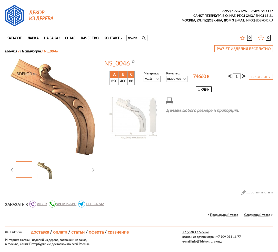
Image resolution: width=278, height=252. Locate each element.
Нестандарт (30, 51)
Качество (89, 38)
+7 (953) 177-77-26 (233, 11)
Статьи (78, 232)
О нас (70, 38)
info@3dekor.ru (201, 241)
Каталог (14, 38)
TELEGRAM (93, 204)
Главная (11, 51)
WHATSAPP (64, 204)
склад (218, 241)
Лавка (33, 38)
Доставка (40, 232)
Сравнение (118, 232)
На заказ (52, 38)
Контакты (113, 38)
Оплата (60, 232)
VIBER (40, 204)
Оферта (96, 232)
